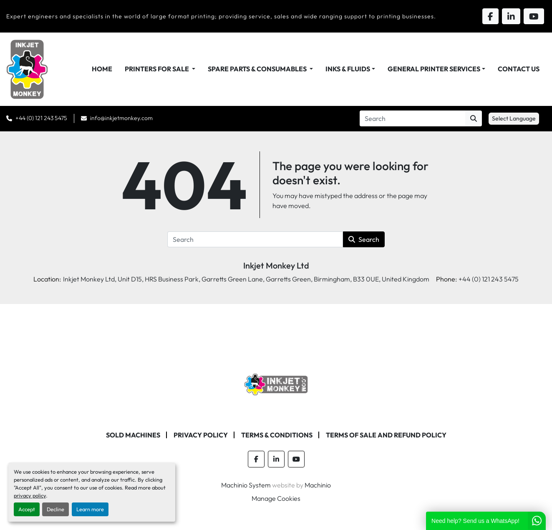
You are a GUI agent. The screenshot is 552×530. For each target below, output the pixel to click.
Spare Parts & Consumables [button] (258, 69)
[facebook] (256, 459)
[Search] (412, 118)
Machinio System (246, 485)
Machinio (318, 485)
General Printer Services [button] (434, 69)
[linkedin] (276, 459)
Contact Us (518, 69)
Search (363, 239)
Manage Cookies (276, 498)
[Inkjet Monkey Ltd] (276, 383)
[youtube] (296, 459)
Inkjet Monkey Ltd (276, 265)
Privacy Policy (201, 435)
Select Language (514, 118)
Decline (55, 509)
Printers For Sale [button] (157, 69)
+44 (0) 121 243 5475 (41, 118)
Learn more (90, 509)
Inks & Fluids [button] (347, 69)
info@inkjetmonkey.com (121, 118)
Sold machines (133, 435)
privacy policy (30, 495)
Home (102, 69)
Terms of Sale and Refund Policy (386, 435)
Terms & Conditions (277, 435)
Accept (26, 509)
